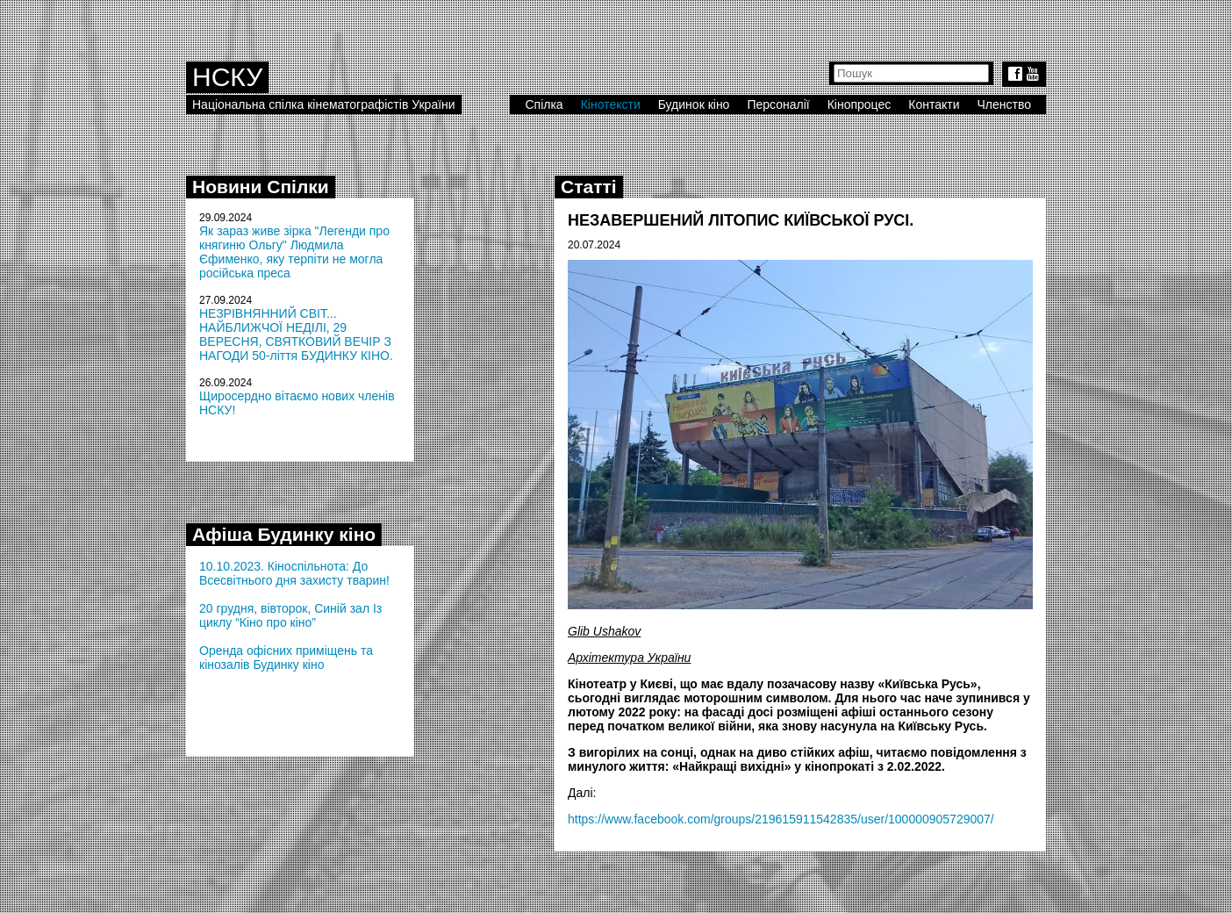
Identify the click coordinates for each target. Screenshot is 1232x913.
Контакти (933, 104)
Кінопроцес (859, 104)
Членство (1005, 104)
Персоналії (778, 104)
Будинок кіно (694, 104)
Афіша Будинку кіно (284, 534)
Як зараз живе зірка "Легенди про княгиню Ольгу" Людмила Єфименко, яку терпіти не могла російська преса (294, 252)
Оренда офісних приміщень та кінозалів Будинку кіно (286, 657)
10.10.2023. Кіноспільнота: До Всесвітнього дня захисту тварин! (294, 573)
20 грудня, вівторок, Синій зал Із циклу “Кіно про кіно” (290, 615)
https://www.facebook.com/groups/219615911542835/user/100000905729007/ (781, 819)
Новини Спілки (260, 186)
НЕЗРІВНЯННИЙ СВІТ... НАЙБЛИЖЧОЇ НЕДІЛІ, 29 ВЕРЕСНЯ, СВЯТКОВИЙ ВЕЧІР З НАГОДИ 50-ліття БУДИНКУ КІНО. (296, 334)
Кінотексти (611, 104)
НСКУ (227, 76)
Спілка (543, 104)
